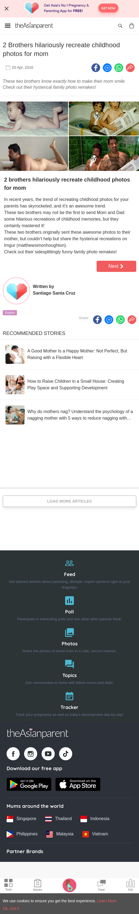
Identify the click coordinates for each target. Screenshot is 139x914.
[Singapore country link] (21, 819)
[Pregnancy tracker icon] (69, 885)
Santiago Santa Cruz (54, 293)
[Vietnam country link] (95, 834)
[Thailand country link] (58, 819)
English (10, 312)
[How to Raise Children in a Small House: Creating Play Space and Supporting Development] (69, 384)
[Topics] (69, 671)
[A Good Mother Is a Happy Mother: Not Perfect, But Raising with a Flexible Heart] (69, 354)
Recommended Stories (34, 333)
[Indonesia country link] (94, 819)
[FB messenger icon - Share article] (107, 67)
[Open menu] (7, 25)
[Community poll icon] (130, 886)
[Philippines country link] (22, 834)
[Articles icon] (37, 886)
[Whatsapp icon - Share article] (118, 67)
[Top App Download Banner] (69, 8)
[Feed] (69, 572)
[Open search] (120, 26)
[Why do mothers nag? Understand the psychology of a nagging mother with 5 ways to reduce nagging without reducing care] (69, 415)
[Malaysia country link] (59, 834)
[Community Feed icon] (101, 886)
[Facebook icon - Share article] (95, 67)
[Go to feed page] (34, 25)
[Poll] (69, 607)
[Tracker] (69, 703)
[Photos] (69, 639)
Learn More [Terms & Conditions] (107, 901)
